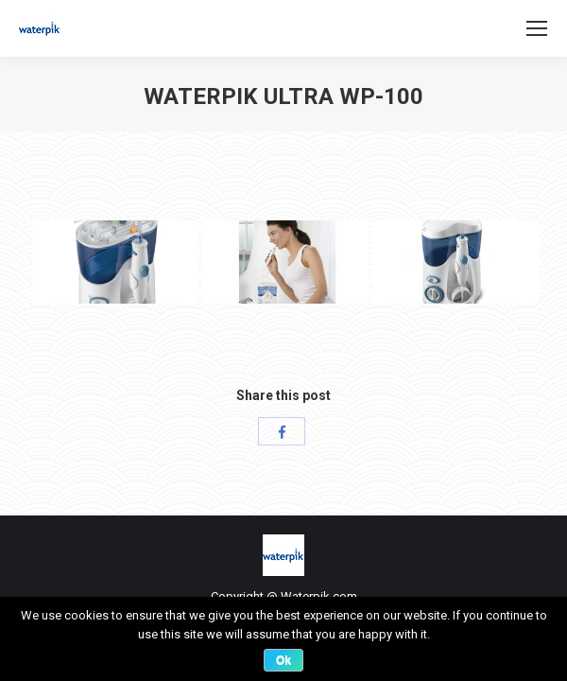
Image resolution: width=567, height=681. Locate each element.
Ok (283, 660)
